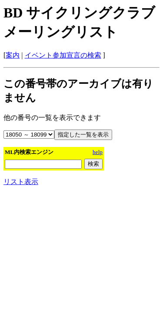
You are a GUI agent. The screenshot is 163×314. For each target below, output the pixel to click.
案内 (13, 55)
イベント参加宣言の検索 (63, 55)
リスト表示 (20, 181)
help (98, 152)
